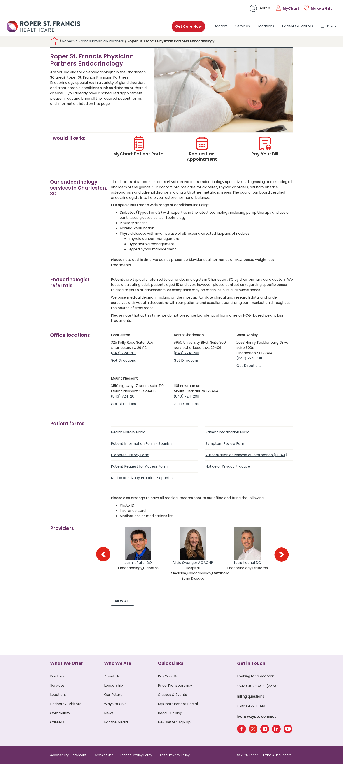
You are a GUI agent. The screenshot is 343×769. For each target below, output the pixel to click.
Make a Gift (321, 8)
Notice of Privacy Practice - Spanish (142, 479)
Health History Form (128, 434)
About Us (112, 681)
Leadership (113, 690)
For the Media (116, 727)
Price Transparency (175, 690)
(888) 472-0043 (251, 711)
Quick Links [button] (170, 668)
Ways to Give (115, 709)
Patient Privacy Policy (136, 760)
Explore (326, 27)
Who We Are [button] (117, 668)
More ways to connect (256, 721)
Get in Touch (251, 668)
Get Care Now (183, 27)
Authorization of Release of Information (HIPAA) (246, 456)
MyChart (291, 8)
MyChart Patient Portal (178, 709)
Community (60, 718)
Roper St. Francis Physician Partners (93, 43)
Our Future (113, 699)
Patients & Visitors (293, 27)
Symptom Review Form (225, 445)
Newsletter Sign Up (174, 727)
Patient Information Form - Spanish (141, 445)
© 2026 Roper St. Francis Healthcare (264, 760)
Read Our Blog (170, 718)
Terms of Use (103, 760)
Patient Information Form (227, 434)
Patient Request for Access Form (139, 468)
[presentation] (103, 556)
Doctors (217, 27)
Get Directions (123, 362)
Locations (261, 27)
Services (238, 27)
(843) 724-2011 (123, 354)
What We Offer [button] (66, 668)
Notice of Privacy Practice (227, 468)
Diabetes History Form (130, 456)
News (108, 718)
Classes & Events (172, 699)
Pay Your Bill (168, 681)
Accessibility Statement (68, 760)
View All (122, 606)
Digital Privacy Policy (174, 760)
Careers (57, 727)
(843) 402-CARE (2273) (257, 691)
